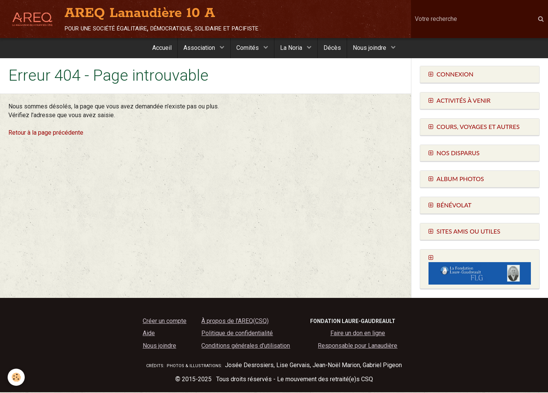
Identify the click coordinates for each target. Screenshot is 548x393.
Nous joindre (370, 47)
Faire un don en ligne (357, 333)
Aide (149, 333)
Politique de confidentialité (237, 333)
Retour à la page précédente (45, 133)
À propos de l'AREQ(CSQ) (235, 321)
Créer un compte (164, 321)
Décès (332, 47)
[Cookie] (16, 377)
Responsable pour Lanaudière (357, 346)
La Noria (292, 47)
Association (200, 47)
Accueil (162, 47)
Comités (248, 47)
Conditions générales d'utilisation (245, 346)
